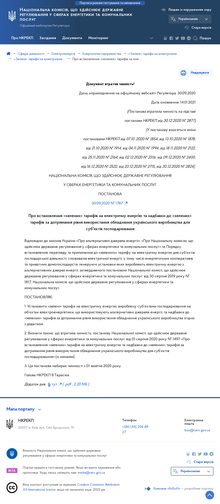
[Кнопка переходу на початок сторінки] (203, 494)
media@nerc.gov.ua (91, 473)
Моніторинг (98, 38)
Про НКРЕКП (22, 38)
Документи (72, 38)
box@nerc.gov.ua (197, 430)
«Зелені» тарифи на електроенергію (154, 54)
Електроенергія (63, 54)
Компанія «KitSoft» (167, 488)
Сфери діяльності (31, 54)
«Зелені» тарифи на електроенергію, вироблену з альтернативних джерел (39, 59)
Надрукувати (200, 72)
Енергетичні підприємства (102, 54)
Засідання (47, 38)
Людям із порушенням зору (189, 10)
